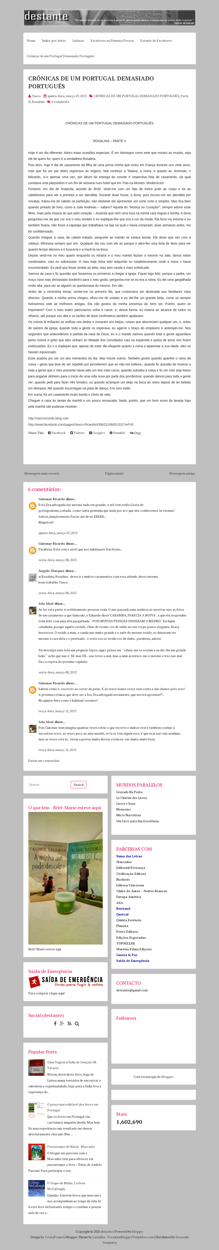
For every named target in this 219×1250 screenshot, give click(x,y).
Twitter (77, 433)
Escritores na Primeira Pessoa (112, 40)
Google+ (97, 433)
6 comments (60, 101)
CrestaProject (54, 1237)
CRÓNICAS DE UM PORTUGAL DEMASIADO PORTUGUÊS (136, 96)
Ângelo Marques (51, 570)
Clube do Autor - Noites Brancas (141, 891)
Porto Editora (127, 931)
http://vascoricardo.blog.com (48, 418)
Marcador (124, 862)
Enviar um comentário (44, 760)
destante (107, 1231)
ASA (119, 902)
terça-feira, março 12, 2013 (57, 711)
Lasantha (99, 1237)
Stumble (117, 433)
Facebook (57, 433)
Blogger (167, 1076)
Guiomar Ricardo (51, 499)
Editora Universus (130, 885)
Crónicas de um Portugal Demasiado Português (60, 56)
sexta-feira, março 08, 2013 (57, 560)
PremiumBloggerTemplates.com (130, 1237)
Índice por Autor (54, 40)
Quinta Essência (128, 920)
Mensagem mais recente (41, 473)
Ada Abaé (46, 603)
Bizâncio (123, 879)
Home (31, 40)
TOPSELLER (125, 943)
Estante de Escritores (156, 40)
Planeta (122, 926)
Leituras (78, 40)
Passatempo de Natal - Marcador (71, 1146)
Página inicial (114, 473)
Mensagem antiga (182, 473)
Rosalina (38, 101)
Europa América (128, 896)
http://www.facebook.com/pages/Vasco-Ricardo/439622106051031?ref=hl (80, 424)
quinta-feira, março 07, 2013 (57, 533)
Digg (135, 433)
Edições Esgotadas (131, 937)
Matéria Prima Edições (134, 949)
